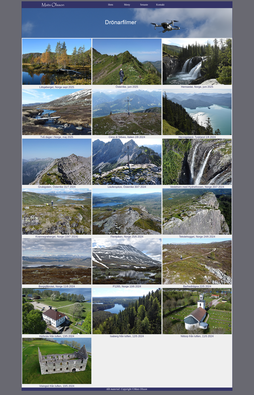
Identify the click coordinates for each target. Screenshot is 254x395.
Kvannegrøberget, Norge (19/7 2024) (56, 236)
